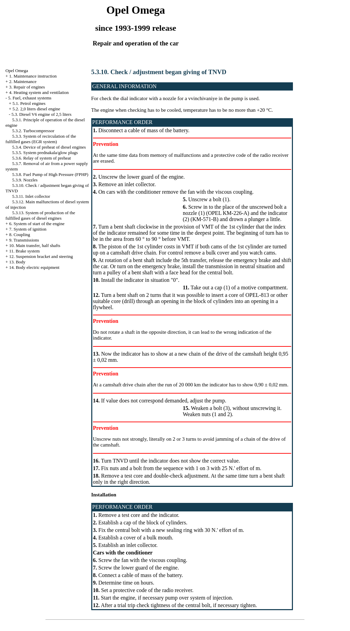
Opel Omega (16, 70)
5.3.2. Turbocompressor (33, 130)
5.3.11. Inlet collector (31, 196)
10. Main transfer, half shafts (34, 245)
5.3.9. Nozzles (25, 179)
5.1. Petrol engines (28, 103)
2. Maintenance (23, 81)
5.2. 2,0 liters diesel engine (36, 108)
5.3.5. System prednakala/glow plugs (45, 152)
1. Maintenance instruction (33, 76)
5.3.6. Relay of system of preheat (41, 158)
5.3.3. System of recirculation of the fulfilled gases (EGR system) (40, 139)
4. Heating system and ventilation (39, 92)
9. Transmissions (24, 240)
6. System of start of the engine (37, 223)
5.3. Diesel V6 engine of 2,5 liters (41, 114)
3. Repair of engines (27, 87)
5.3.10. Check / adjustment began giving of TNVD (159, 72)
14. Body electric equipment (34, 267)
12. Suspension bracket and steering (41, 256)
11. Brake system (24, 250)
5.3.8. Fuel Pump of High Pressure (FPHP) (50, 174)
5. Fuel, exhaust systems (30, 97)
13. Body (17, 261)
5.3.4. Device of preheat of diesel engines (49, 147)
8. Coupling (19, 234)
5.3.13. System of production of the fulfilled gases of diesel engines (40, 215)
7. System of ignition (27, 229)
